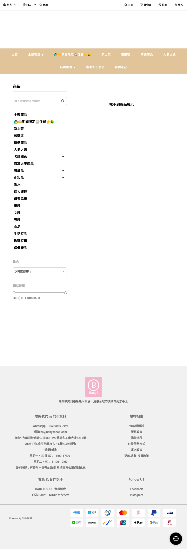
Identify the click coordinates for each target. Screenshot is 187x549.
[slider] (14, 292)
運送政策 (136, 449)
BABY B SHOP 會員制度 (50, 489)
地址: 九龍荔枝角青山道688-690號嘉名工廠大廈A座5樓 (50, 438)
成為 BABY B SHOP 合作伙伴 (50, 495)
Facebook (136, 489)
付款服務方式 (136, 444)
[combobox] (40, 271)
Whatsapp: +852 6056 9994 (50, 426)
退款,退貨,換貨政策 (136, 455)
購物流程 (136, 438)
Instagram (136, 495)
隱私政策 (136, 432)
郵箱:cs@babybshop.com (50, 432)
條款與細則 (136, 426)
